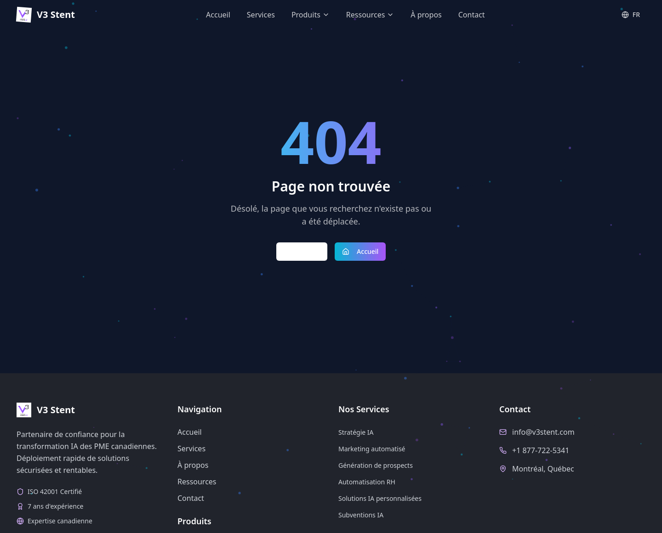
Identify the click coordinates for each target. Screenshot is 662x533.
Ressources (197, 482)
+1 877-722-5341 (540, 450)
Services (191, 448)
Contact (190, 498)
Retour (302, 251)
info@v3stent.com (543, 432)
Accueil (360, 251)
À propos (192, 465)
